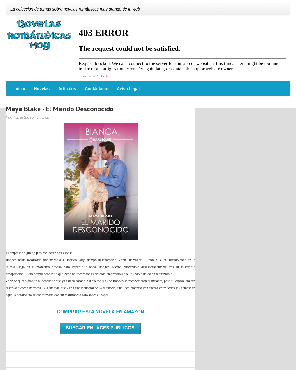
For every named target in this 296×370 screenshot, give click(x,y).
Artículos (67, 88)
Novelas (42, 88)
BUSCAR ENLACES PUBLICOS (100, 327)
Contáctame (96, 88)
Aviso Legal (128, 88)
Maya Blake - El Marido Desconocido (60, 108)
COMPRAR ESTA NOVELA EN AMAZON (100, 311)
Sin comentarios (36, 118)
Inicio (20, 88)
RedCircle (102, 76)
